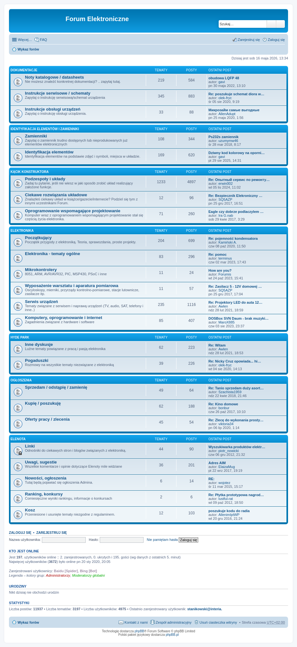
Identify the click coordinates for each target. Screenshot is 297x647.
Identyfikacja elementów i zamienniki (45, 129)
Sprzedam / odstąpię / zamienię (56, 387)
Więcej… (25, 40)
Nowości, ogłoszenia (45, 478)
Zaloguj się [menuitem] (276, 40)
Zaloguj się (20, 532)
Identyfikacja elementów (49, 152)
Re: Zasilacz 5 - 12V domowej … (235, 286)
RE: (211, 479)
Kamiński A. (227, 242)
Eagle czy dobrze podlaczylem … (235, 212)
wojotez (224, 483)
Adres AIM (217, 463)
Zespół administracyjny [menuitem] (173, 622)
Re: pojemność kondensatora (233, 238)
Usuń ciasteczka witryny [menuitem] (218, 622)
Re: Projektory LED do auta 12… (235, 302)
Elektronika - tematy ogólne (52, 253)
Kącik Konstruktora (30, 172)
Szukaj (271, 24)
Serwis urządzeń (41, 301)
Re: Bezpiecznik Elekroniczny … (235, 196)
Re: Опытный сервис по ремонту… (239, 180)
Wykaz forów (28, 49)
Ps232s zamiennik (223, 137)
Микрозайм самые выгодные (234, 110)
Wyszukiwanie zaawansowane (280, 24)
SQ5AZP (225, 199)
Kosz (30, 510)
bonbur (223, 408)
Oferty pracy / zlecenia (47, 419)
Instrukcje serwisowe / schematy (57, 93)
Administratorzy (58, 575)
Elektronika (22, 230)
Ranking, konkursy (44, 494)
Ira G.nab (225, 215)
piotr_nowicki (228, 451)
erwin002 (225, 183)
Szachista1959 (229, 392)
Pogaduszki (36, 360)
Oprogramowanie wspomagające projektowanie (72, 210)
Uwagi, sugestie (41, 462)
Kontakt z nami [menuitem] (136, 622)
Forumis (224, 274)
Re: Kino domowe (223, 404)
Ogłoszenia (21, 380)
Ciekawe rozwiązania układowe (56, 194)
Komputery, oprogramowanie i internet (63, 317)
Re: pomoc (217, 254)
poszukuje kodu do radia (229, 511)
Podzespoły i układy (45, 178)
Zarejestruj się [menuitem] (249, 40)
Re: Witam (217, 345)
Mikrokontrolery (41, 269)
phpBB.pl (172, 634)
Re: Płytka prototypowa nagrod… (236, 495)
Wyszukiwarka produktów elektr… (236, 447)
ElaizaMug (226, 467)
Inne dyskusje (39, 344)
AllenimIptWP (228, 515)
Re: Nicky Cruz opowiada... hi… (234, 361)
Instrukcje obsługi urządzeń (53, 109)
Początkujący (38, 237)
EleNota (18, 439)
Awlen (223, 306)
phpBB (139, 631)
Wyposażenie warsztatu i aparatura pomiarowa (71, 285)
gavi (221, 82)
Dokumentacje (24, 70)
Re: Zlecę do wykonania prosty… (235, 420)
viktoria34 (225, 424)
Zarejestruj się (51, 532)
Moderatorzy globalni (88, 575)
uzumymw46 (228, 141)
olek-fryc (225, 98)
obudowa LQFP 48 (223, 78)
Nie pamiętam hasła (162, 540)
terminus (225, 258)
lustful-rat (225, 499)
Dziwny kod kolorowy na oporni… (236, 153)
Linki (30, 446)
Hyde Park (20, 337)
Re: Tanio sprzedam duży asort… (236, 388)
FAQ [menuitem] (43, 40)
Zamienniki (36, 136)
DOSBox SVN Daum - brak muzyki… (238, 318)
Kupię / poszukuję (43, 403)
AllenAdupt (226, 114)
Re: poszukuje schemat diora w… (236, 94)
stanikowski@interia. (204, 609)
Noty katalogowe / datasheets (54, 77)
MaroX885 (226, 322)
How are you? (219, 270)
